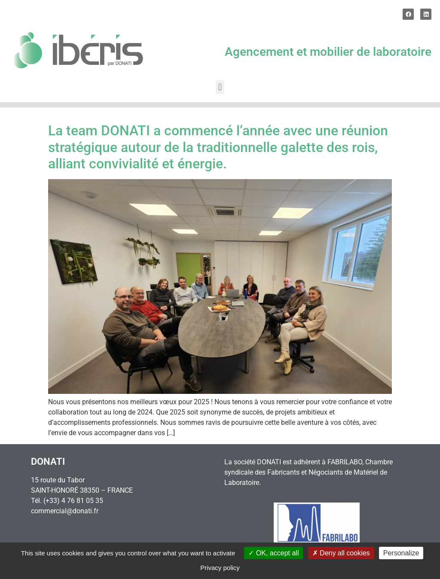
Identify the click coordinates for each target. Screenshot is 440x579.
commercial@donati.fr (64, 511)
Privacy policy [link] (220, 567)
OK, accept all (273, 553)
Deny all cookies (341, 553)
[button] (220, 87)
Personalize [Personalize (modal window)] (401, 553)
